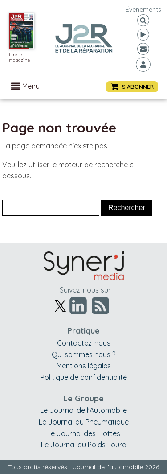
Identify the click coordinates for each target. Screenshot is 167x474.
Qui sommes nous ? (83, 354)
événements (143, 9)
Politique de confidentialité (84, 377)
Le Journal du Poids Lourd (83, 444)
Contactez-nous (83, 342)
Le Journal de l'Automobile (83, 410)
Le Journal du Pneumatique (84, 421)
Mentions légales (84, 365)
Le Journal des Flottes (83, 433)
